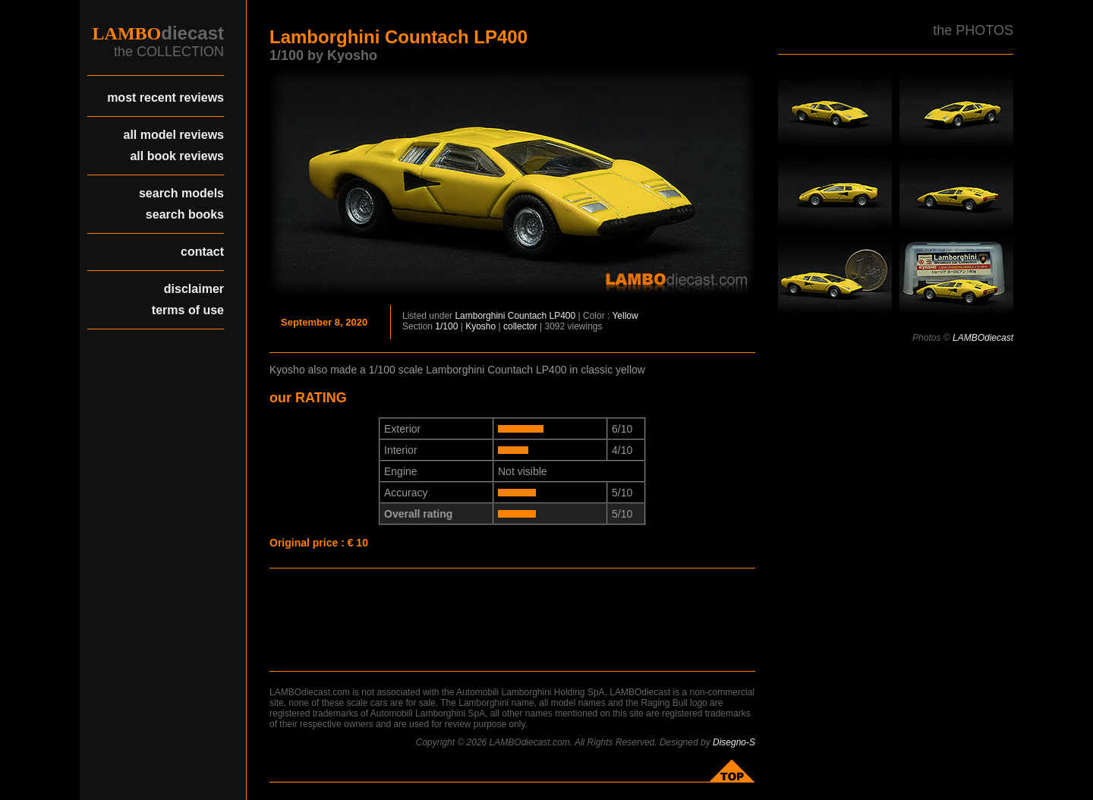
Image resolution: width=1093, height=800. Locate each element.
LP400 (563, 315)
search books (185, 214)
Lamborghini (480, 315)
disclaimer (194, 288)
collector (520, 326)
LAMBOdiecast (983, 337)
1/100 (446, 326)
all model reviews (173, 134)
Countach (527, 315)
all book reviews (177, 156)
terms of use (188, 310)
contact (202, 251)
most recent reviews (165, 97)
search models (181, 193)
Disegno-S (734, 742)
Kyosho (480, 326)
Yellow (625, 315)
